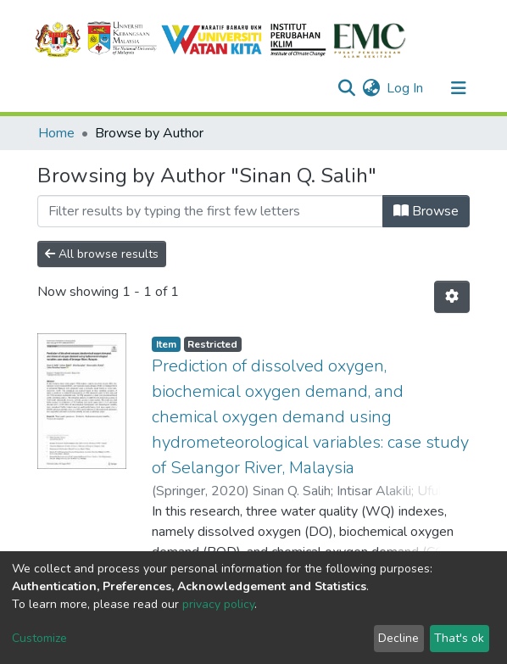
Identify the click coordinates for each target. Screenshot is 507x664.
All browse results (102, 254)
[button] (371, 88)
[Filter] (210, 211)
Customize (39, 638)
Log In (406, 88)
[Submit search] (346, 88)
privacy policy (218, 604)
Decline (398, 638)
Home (56, 133)
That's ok (459, 638)
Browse (426, 211)
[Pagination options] (452, 297)
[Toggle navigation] (458, 88)
